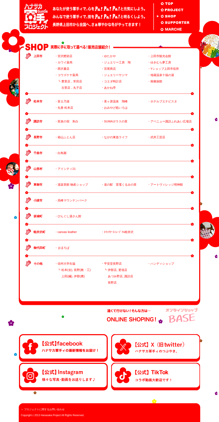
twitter (155, 348)
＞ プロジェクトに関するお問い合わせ (43, 409)
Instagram (63, 376)
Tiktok (155, 376)
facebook (63, 348)
